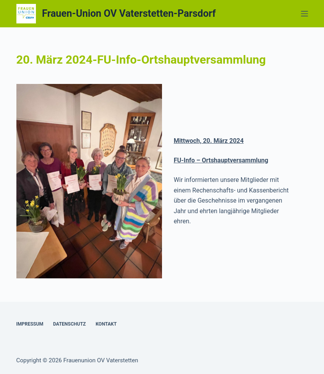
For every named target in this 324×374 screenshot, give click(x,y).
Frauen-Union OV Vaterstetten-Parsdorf (129, 13)
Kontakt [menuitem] (106, 324)
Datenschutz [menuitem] (69, 324)
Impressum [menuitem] (29, 324)
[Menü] (304, 13)
